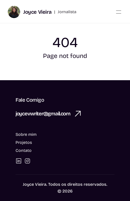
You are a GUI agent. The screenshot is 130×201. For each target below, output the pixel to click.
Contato (24, 150)
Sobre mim (26, 134)
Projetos (24, 142)
